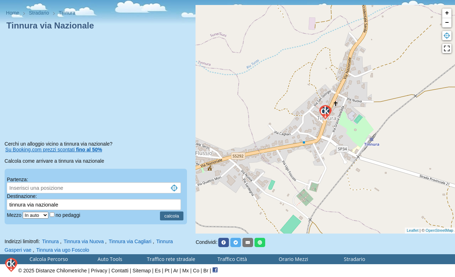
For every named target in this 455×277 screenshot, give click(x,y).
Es (158, 270)
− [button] (447, 23)
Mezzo (15, 215)
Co (196, 270)
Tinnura (50, 241)
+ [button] (447, 13)
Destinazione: (22, 196)
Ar (175, 270)
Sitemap (142, 270)
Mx (185, 270)
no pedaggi (68, 215)
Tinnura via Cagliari (130, 241)
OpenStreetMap (439, 230)
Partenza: (17, 179)
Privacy (99, 270)
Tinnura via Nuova (84, 241)
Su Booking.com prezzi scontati (53, 149)
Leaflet (412, 230)
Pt (167, 270)
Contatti (119, 270)
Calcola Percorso (49, 259)
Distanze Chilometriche (61, 270)
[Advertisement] (98, 87)
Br (205, 270)
